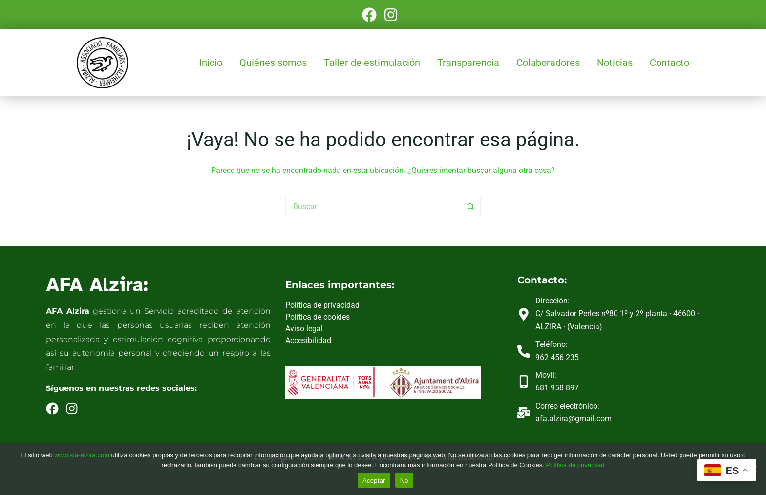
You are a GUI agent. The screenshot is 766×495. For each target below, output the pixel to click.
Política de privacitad (575, 465)
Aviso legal (304, 328)
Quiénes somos (273, 62)
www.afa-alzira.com (81, 455)
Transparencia (468, 62)
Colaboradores (548, 62)
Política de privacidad (322, 305)
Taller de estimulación (372, 62)
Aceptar (373, 480)
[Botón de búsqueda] (471, 206)
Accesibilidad (308, 340)
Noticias (615, 62)
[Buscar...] (373, 206)
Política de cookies (317, 317)
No (404, 480)
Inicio (210, 62)
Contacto (669, 62)
